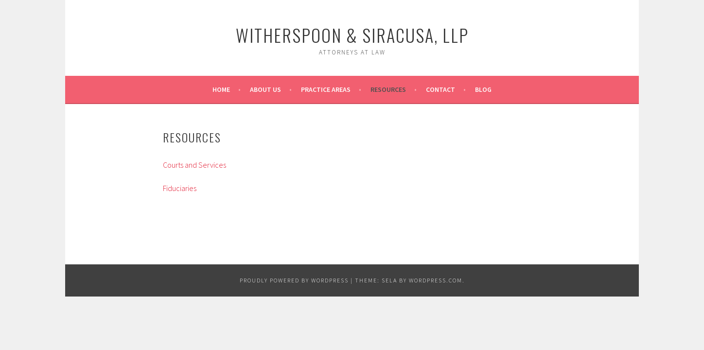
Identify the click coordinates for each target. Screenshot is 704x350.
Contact (440, 89)
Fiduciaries (179, 188)
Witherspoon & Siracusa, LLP (352, 35)
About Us (265, 89)
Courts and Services (194, 165)
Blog (483, 89)
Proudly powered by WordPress (294, 280)
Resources (388, 89)
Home (221, 89)
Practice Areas (326, 89)
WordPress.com (435, 280)
